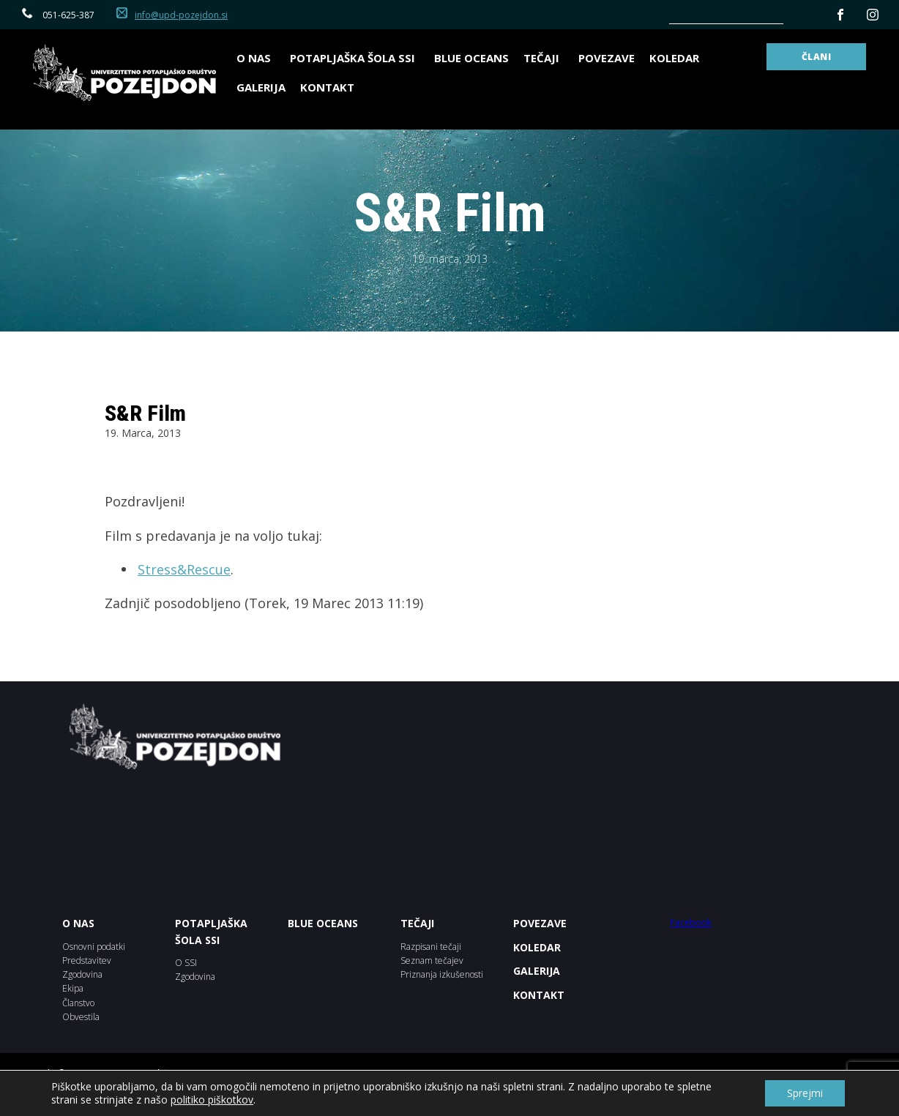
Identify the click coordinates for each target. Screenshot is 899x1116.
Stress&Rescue (184, 569)
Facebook (691, 922)
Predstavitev (86, 960)
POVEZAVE (540, 923)
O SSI (186, 962)
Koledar (674, 57)
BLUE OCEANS (471, 57)
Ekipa (72, 988)
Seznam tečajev (431, 960)
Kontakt (327, 87)
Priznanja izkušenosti (441, 974)
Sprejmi (805, 1093)
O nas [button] (255, 57)
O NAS (78, 923)
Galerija (261, 87)
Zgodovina (82, 974)
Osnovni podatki (93, 946)
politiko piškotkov (212, 1099)
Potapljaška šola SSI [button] (354, 57)
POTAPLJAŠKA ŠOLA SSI (211, 931)
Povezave (606, 57)
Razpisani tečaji (430, 946)
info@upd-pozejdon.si (181, 15)
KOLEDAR (537, 947)
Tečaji (543, 57)
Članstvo (78, 1003)
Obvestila (81, 1017)
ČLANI (817, 56)
